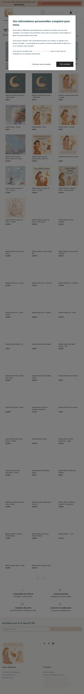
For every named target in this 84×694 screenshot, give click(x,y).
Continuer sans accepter (41, 64)
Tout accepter (65, 64)
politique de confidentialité (41, 51)
